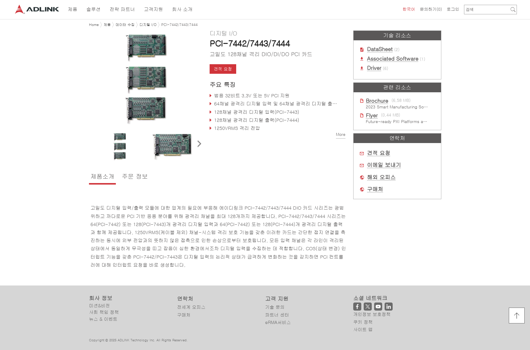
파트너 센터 (277, 315)
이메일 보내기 (384, 165)
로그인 (453, 9)
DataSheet (380, 49)
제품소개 (102, 176)
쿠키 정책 (363, 322)
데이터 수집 (125, 25)
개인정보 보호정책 (372, 314)
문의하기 (431, 9)
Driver (374, 68)
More (340, 134)
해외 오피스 (381, 177)
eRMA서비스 (278, 322)
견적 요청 (223, 69)
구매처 (375, 189)
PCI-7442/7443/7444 (179, 25)
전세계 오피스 (191, 307)
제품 (107, 25)
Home (94, 25)
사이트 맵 (363, 329)
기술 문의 (275, 307)
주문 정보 (135, 176)
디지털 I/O (147, 25)
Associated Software (392, 59)
